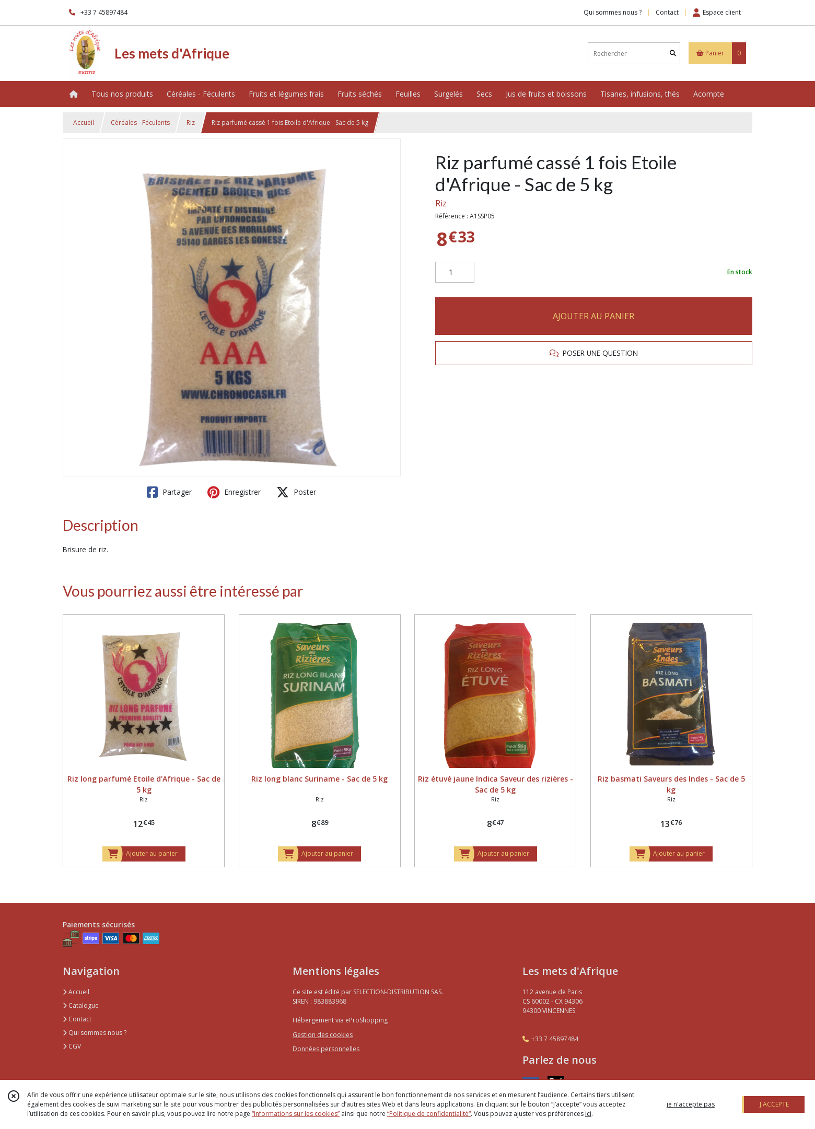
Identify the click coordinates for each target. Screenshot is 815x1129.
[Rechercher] (673, 53)
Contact (667, 12)
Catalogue (81, 1005)
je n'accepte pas (691, 1104)
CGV (72, 1046)
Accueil (83, 122)
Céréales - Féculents (140, 122)
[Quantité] (454, 272)
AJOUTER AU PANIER (593, 316)
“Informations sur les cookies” (296, 1113)
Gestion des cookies (323, 1034)
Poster (296, 492)
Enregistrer (234, 492)
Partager (169, 492)
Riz (191, 122)
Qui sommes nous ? (94, 1032)
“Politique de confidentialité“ (429, 1113)
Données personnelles (326, 1048)
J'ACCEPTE (774, 1104)
